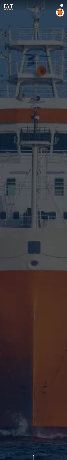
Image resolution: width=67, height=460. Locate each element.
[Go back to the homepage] (8, 7)
